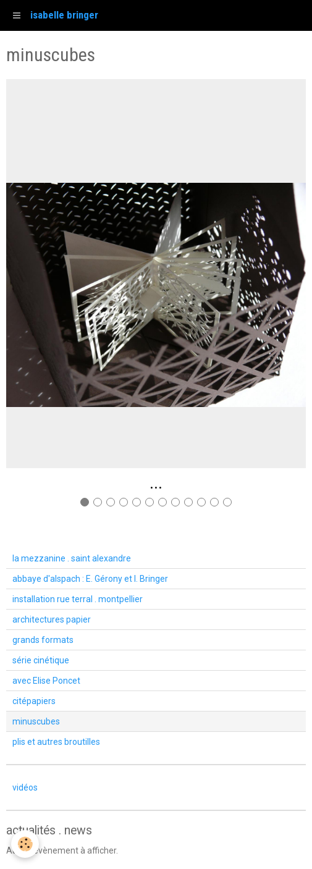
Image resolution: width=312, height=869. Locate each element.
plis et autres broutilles (56, 742)
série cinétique (40, 660)
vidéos (25, 787)
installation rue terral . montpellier (77, 599)
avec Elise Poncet (46, 681)
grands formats (43, 640)
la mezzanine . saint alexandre (71, 558)
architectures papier (51, 619)
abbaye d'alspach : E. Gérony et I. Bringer (90, 579)
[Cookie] (25, 844)
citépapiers (34, 701)
